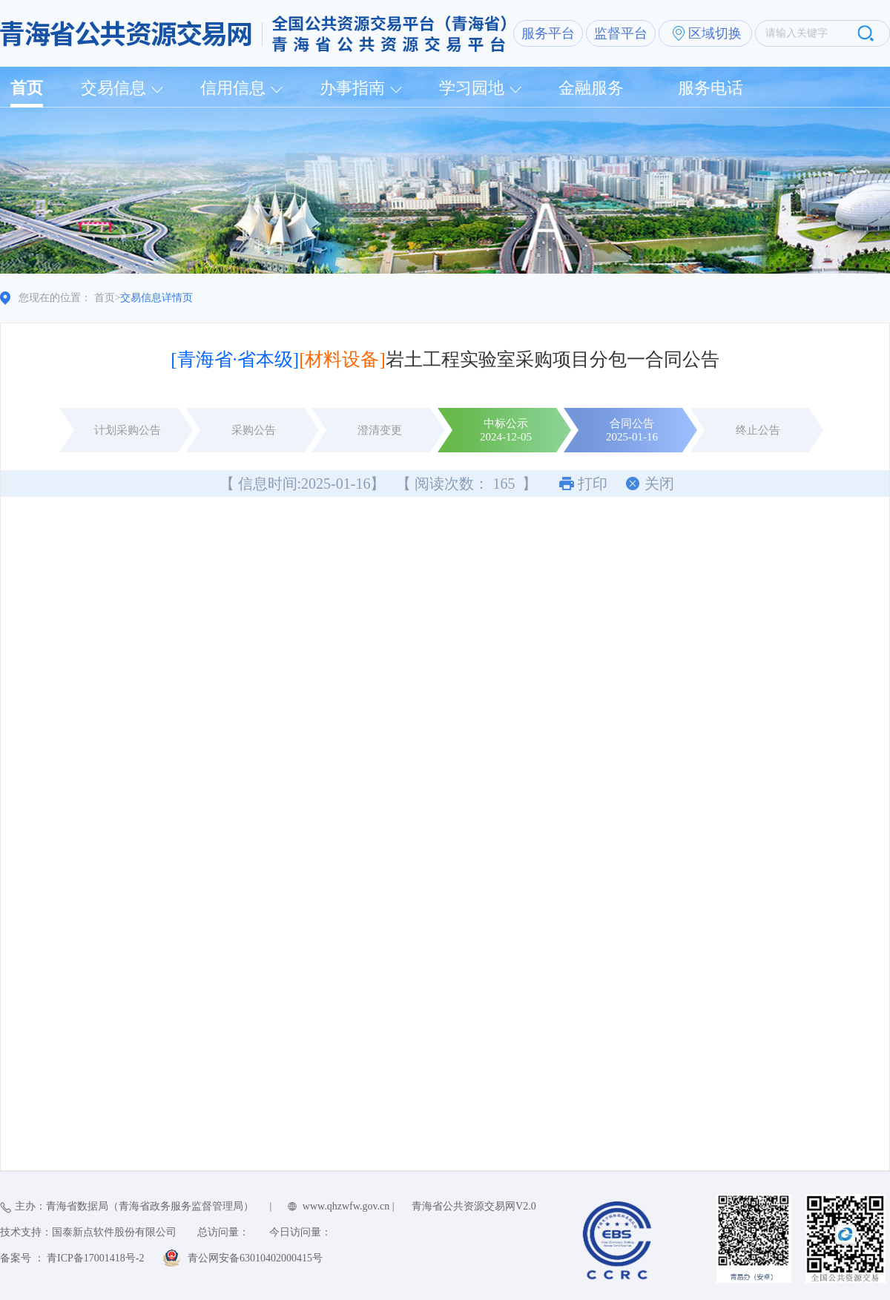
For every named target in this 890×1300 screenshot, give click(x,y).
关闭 (659, 483)
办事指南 (352, 88)
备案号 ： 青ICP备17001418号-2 (72, 1258)
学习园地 (471, 88)
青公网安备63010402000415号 (255, 1258)
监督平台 (620, 33)
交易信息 (113, 88)
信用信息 (233, 88)
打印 (592, 483)
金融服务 (591, 88)
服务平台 (548, 33)
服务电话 (710, 88)
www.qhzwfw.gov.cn (346, 1206)
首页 (26, 88)
